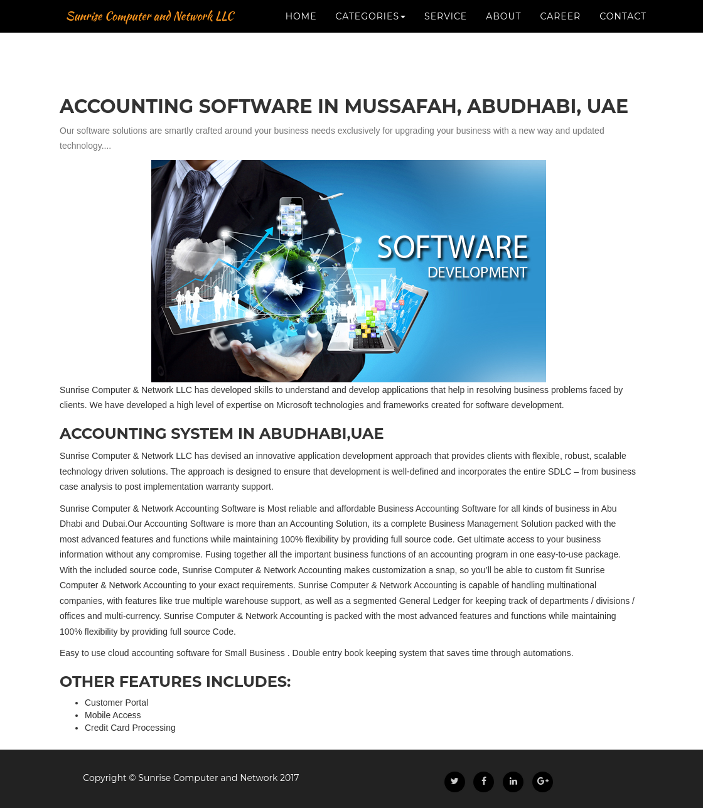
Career (560, 62)
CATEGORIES (371, 62)
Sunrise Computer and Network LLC (201, 31)
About (503, 62)
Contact (623, 62)
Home (301, 62)
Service (445, 62)
